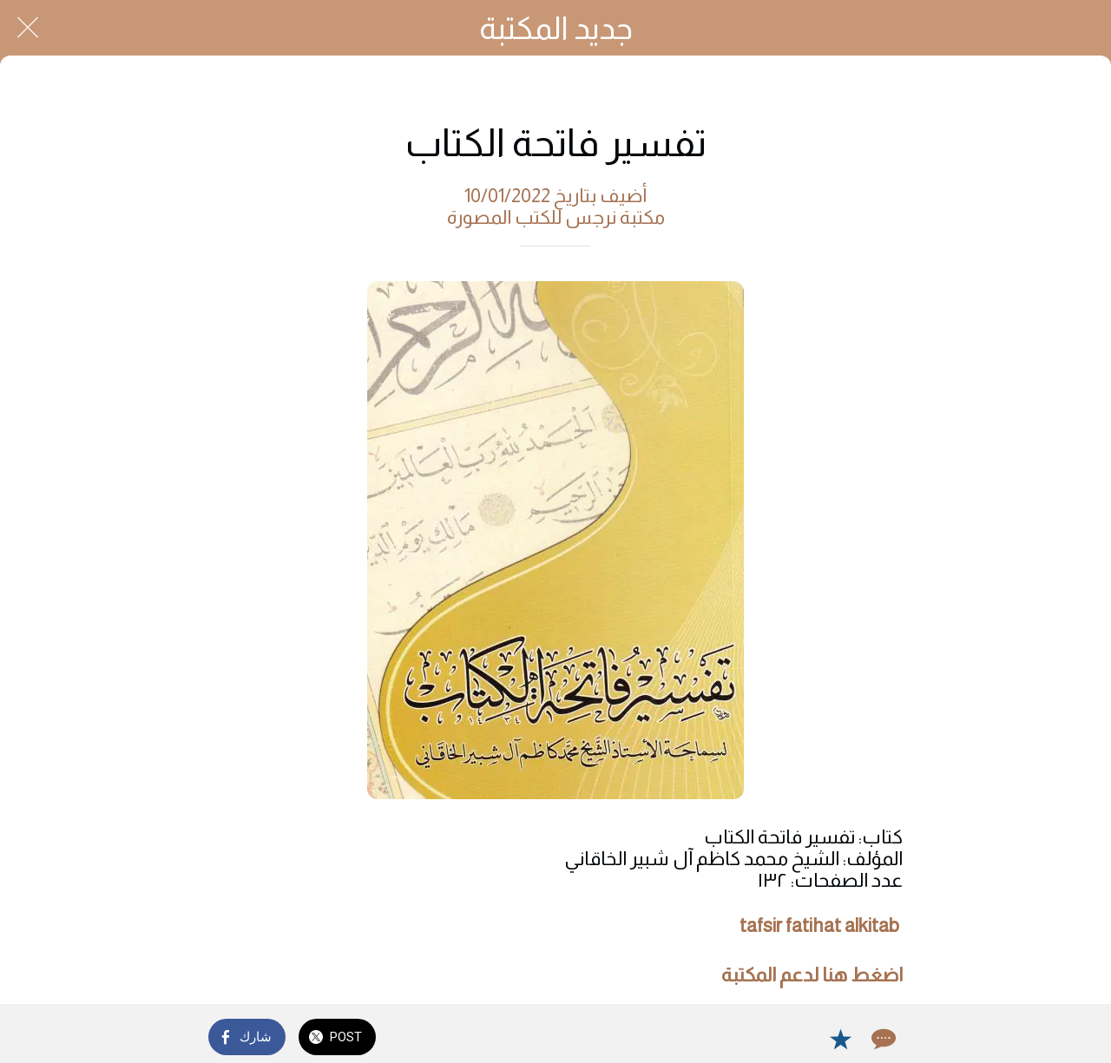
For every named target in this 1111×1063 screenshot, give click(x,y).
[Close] (27, 27)
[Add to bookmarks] (840, 1039)
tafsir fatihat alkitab (819, 925)
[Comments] (882, 1039)
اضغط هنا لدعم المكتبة (812, 975)
